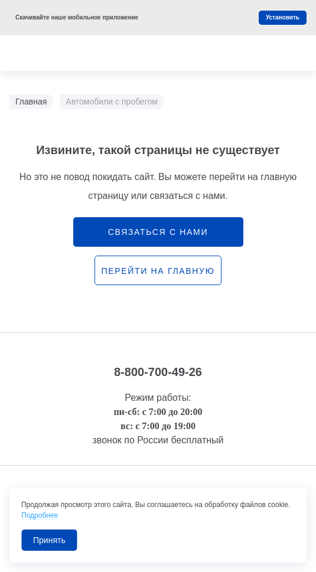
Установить (282, 17)
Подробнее (39, 515)
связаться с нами (158, 232)
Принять (49, 540)
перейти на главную (157, 271)
